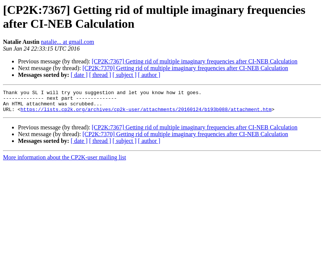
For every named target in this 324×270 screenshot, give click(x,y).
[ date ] (79, 75)
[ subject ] (125, 75)
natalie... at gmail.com (67, 42)
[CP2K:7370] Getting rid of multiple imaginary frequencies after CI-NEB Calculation (185, 68)
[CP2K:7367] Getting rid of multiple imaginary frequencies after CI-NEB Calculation (194, 61)
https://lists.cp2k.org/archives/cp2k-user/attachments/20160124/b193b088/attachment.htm (146, 113)
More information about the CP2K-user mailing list (64, 162)
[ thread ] (100, 75)
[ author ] (149, 75)
